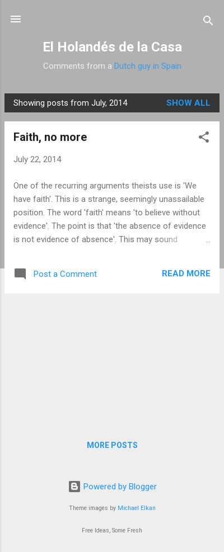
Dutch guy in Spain (147, 66)
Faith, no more (50, 137)
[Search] (208, 23)
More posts (112, 445)
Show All (188, 103)
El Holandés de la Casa (112, 47)
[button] (204, 139)
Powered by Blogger (112, 487)
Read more (186, 273)
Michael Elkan (137, 508)
